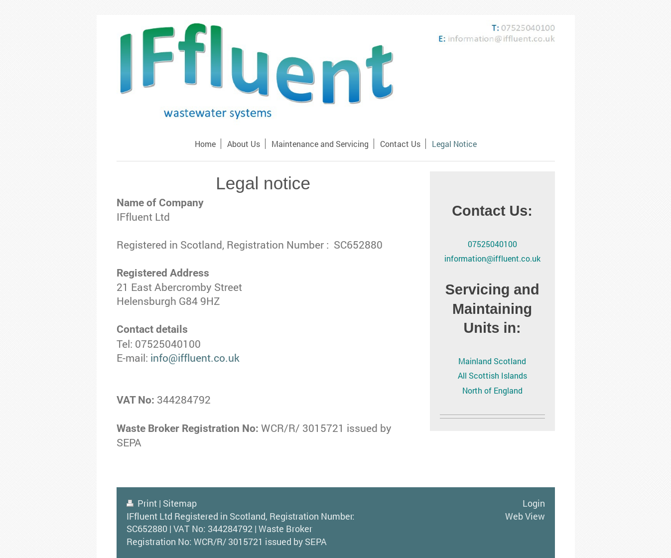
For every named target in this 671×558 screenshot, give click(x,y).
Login (534, 503)
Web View (525, 516)
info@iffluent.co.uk (195, 358)
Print (143, 503)
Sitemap (180, 503)
